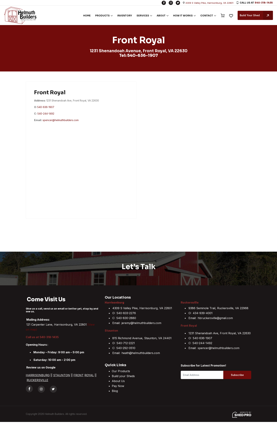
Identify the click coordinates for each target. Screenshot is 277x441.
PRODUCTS (102, 15)
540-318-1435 (264, 2)
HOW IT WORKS (183, 15)
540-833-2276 (126, 313)
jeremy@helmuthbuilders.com (141, 323)
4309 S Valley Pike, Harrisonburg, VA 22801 (209, 2)
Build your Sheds (123, 376)
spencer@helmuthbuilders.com (61, 120)
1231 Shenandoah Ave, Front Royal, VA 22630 (219, 333)
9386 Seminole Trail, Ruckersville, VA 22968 (218, 308)
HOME (86, 15)
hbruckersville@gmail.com (215, 318)
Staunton (111, 330)
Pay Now (118, 386)
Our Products (121, 371)
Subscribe (237, 374)
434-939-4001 (203, 313)
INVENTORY (124, 15)
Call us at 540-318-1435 (42, 337)
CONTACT (206, 15)
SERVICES (142, 15)
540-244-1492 (45, 113)
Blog (115, 391)
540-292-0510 (125, 348)
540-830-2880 (126, 318)
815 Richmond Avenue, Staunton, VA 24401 (142, 338)
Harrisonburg (114, 302)
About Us (118, 381)
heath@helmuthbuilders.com (141, 353)
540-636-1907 (142, 55)
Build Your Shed (256, 15)
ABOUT (161, 15)
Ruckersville (190, 302)
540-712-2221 (126, 343)
